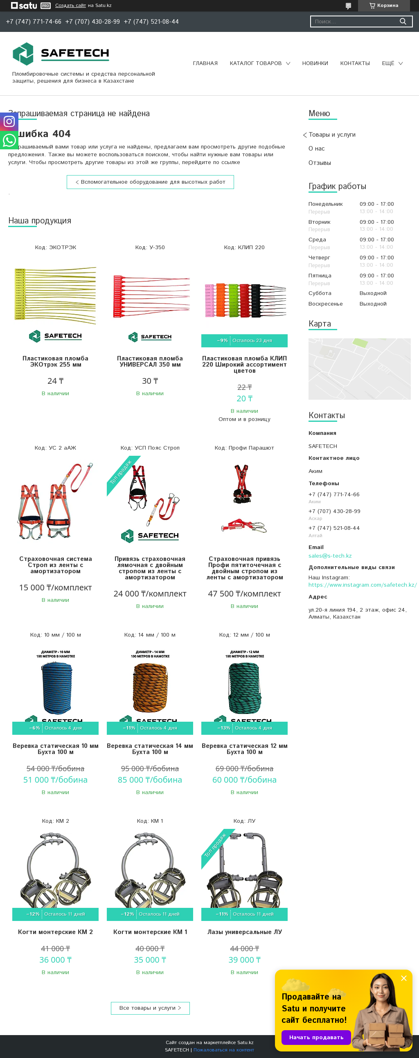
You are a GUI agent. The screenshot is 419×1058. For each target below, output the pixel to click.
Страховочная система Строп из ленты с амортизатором (55, 565)
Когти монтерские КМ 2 (55, 932)
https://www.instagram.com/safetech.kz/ (363, 585)
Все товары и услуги (147, 1008)
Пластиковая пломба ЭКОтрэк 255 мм (55, 362)
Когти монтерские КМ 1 (150, 932)
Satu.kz (245, 1042)
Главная (205, 64)
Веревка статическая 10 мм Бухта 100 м (56, 749)
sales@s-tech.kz (330, 556)
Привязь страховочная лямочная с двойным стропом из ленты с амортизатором (150, 568)
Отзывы (320, 163)
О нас (317, 148)
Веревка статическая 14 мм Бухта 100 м (150, 749)
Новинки (315, 64)
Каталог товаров (256, 64)
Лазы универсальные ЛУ (244, 932)
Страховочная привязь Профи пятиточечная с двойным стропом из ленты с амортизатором (244, 568)
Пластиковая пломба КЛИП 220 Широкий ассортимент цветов (244, 365)
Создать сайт (70, 6)
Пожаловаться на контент (224, 1050)
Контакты (355, 64)
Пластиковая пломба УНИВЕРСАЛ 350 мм (150, 362)
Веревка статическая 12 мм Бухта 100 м (245, 749)
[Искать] (403, 21)
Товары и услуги (332, 135)
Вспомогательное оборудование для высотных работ (153, 182)
